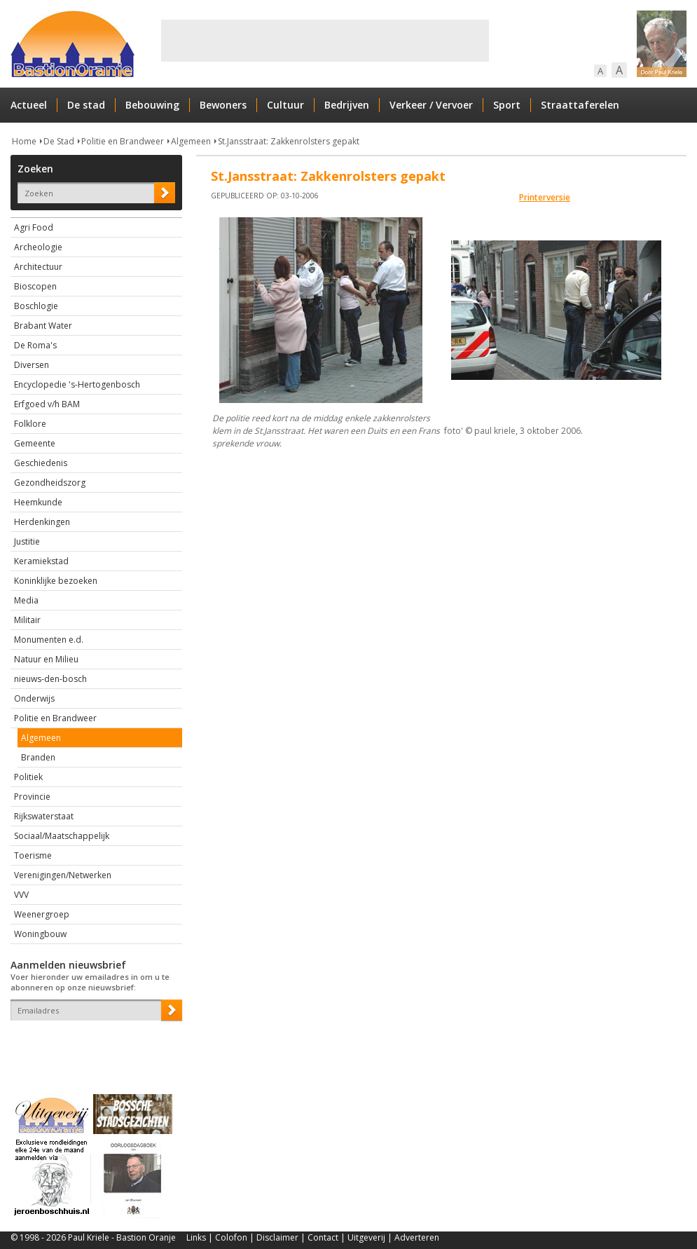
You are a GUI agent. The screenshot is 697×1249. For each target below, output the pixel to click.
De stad (86, 104)
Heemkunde (38, 502)
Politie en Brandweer (122, 141)
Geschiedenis (40, 463)
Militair (27, 620)
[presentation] (92, 1045)
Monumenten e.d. (48, 640)
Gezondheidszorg (49, 483)
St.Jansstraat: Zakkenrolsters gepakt (288, 141)
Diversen (31, 365)
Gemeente (34, 443)
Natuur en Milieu (46, 659)
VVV (21, 895)
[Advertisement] (325, 41)
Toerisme (33, 855)
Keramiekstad (41, 561)
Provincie (32, 797)
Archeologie (38, 247)
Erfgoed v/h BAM (47, 404)
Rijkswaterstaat (44, 816)
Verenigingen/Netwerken (62, 875)
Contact (323, 1237)
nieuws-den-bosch (50, 679)
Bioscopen (35, 286)
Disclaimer (277, 1237)
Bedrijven (346, 104)
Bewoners (223, 104)
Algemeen (191, 141)
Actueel (29, 104)
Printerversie (544, 197)
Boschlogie (36, 306)
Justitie (27, 541)
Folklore (30, 424)
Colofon (231, 1237)
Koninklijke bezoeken (55, 581)
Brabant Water (43, 326)
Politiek (28, 777)
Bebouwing (152, 104)
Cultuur (285, 104)
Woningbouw (40, 934)
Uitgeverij (366, 1237)
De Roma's (35, 345)
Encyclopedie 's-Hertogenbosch (77, 384)
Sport (506, 104)
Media (26, 600)
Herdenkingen (42, 522)
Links (196, 1237)
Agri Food (33, 227)
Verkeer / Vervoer (431, 104)
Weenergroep (41, 914)
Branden (38, 757)
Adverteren (416, 1237)
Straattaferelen (580, 104)
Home (24, 141)
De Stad (58, 141)
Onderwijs (34, 698)
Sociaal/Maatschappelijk (61, 836)
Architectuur (38, 267)
